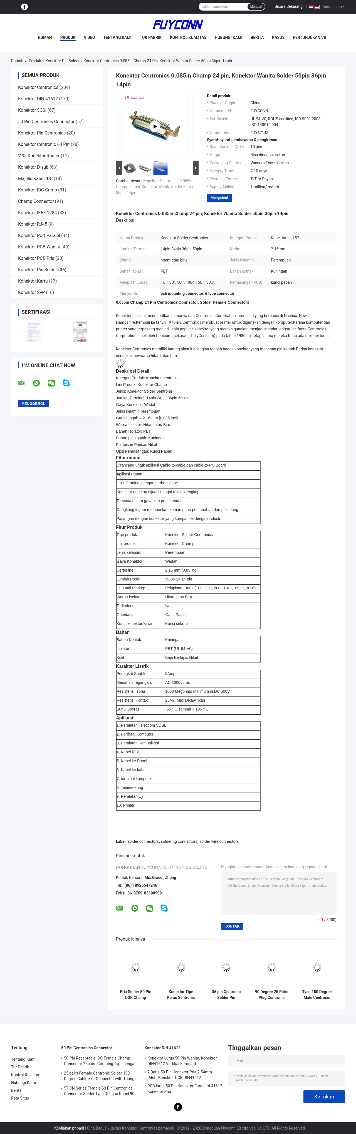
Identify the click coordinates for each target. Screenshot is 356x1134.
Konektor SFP (31, 292)
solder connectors (143, 841)
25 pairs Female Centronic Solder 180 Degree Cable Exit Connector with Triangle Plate (100, 1077)
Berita (257, 37)
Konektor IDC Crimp (37, 190)
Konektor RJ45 (32, 224)
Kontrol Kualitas (188, 37)
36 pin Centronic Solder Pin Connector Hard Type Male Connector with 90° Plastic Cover (226, 995)
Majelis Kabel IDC (35, 178)
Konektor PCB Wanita (39, 247)
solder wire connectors (219, 841)
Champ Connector (36, 201)
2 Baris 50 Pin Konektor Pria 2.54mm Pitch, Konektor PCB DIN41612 (179, 1075)
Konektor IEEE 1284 (37, 212)
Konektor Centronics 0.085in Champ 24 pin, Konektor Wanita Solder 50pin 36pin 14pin (154, 187)
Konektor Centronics (38, 87)
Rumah (45, 37)
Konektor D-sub (33, 167)
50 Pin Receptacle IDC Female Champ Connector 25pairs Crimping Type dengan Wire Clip (100, 1062)
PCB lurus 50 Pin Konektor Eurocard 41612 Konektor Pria (184, 1089)
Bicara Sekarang (289, 6)
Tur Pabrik (151, 37)
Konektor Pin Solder (63, 61)
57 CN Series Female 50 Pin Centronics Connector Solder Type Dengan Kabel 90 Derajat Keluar (99, 1092)
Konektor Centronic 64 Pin (44, 144)
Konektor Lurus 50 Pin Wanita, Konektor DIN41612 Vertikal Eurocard (182, 1061)
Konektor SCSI (32, 110)
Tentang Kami (117, 37)
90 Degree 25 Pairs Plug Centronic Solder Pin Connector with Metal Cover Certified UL (271, 995)
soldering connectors (179, 841)
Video (89, 37)
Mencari (256, 7)
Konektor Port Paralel (39, 235)
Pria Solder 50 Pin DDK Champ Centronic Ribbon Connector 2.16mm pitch (135, 995)
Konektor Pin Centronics (42, 133)
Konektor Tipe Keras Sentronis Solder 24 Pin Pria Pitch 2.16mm (181, 995)
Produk (68, 37)
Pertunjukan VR (309, 37)
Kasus (278, 37)
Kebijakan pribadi (69, 1128)
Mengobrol (219, 198)
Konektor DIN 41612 (38, 98)
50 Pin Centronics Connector (46, 121)
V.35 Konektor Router (39, 155)
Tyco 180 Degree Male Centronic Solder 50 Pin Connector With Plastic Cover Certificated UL (317, 995)
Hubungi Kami (228, 37)
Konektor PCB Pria (36, 258)
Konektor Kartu (33, 281)
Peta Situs (20, 1098)
